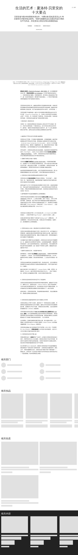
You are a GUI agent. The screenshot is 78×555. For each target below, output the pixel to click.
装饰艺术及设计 (46, 26)
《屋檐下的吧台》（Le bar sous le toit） (35, 161)
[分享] (74, 7)
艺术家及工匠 (37, 26)
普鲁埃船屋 (35, 329)
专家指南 (30, 26)
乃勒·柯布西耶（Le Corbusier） (34, 93)
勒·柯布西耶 (32, 178)
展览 (32, 337)
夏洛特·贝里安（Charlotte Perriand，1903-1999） (34, 91)
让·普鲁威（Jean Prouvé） (39, 253)
